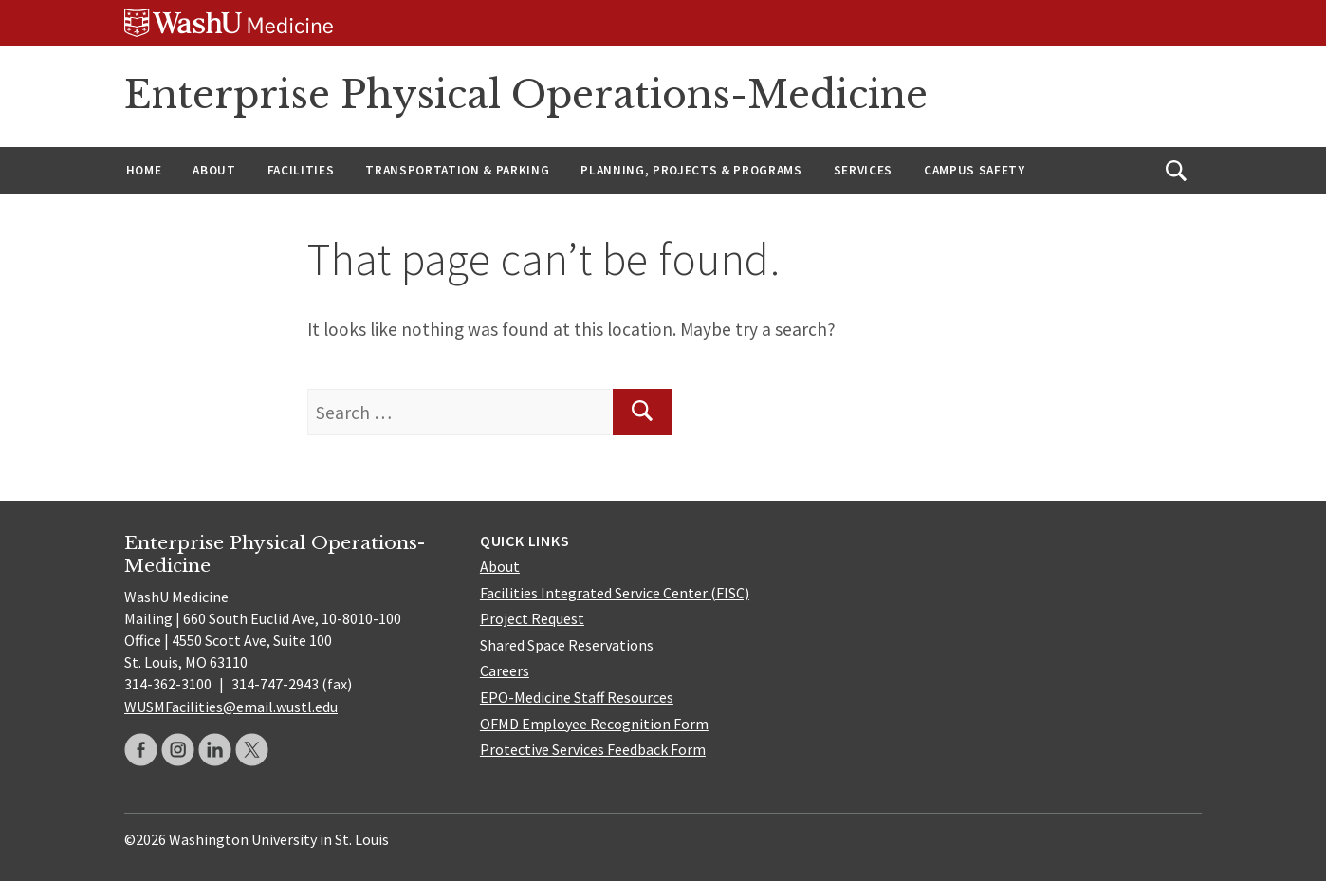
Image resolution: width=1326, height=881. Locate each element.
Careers (504, 670)
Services (863, 170)
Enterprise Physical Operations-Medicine (526, 95)
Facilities (301, 170)
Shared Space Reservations (567, 644)
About (214, 170)
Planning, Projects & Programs (690, 170)
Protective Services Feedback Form (593, 749)
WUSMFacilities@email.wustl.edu (231, 706)
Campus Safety (974, 170)
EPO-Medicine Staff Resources (576, 697)
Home (144, 170)
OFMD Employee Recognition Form (594, 723)
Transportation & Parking (457, 170)
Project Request (532, 618)
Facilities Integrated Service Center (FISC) (614, 592)
